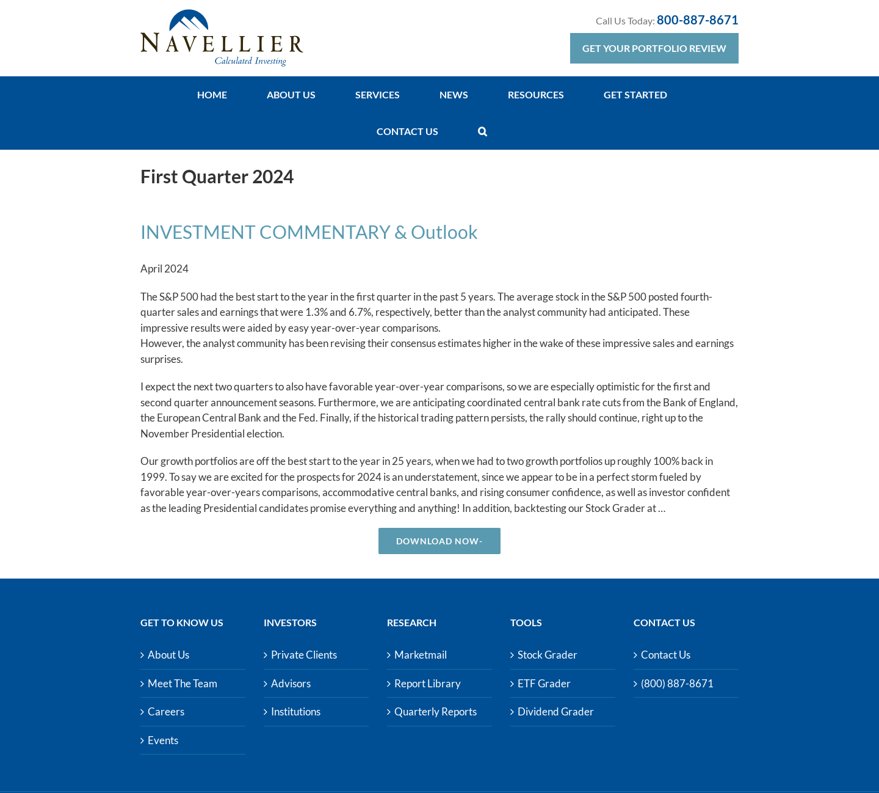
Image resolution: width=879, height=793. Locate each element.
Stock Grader (547, 654)
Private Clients (304, 654)
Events (163, 740)
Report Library (427, 683)
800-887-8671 (698, 19)
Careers (166, 711)
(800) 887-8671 (677, 683)
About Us (168, 654)
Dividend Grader (556, 711)
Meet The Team (182, 683)
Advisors (291, 683)
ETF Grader (544, 683)
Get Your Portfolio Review (654, 48)
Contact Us (665, 654)
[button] (482, 131)
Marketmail (420, 654)
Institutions (295, 711)
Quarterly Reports (435, 711)
